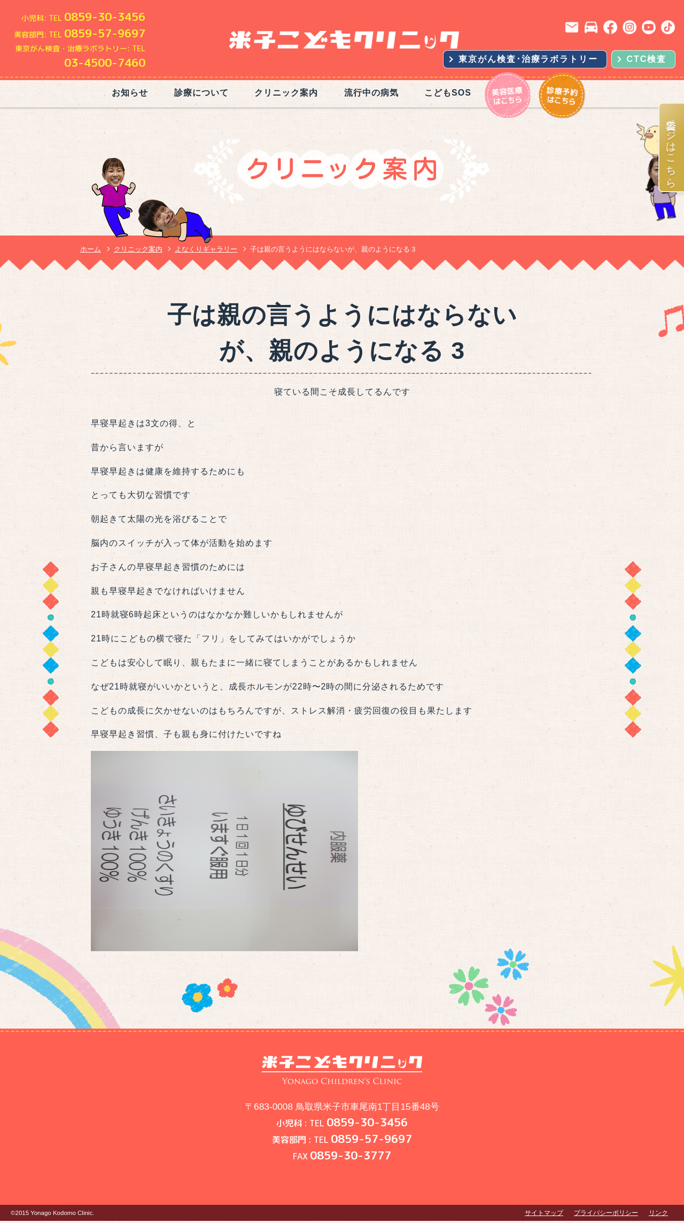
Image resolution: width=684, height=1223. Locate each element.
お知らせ (130, 92)
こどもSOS (447, 92)
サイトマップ (544, 1213)
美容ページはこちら (672, 147)
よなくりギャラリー (206, 249)
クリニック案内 (286, 92)
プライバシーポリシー (606, 1213)
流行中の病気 (371, 92)
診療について (201, 92)
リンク (658, 1213)
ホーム (90, 249)
